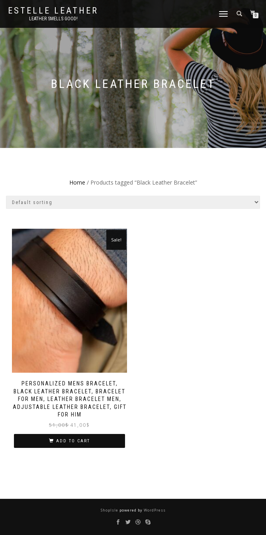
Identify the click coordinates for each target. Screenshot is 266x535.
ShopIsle (110, 510)
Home (77, 182)
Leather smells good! (53, 18)
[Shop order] (133, 202)
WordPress (154, 510)
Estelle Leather (53, 11)
